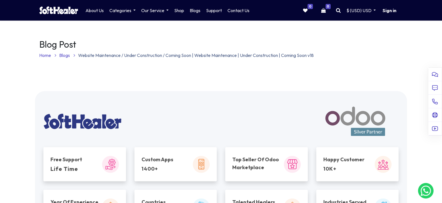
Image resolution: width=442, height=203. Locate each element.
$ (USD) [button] (359, 10)
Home (47, 55)
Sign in (389, 10)
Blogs (67, 55)
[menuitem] (94, 10)
